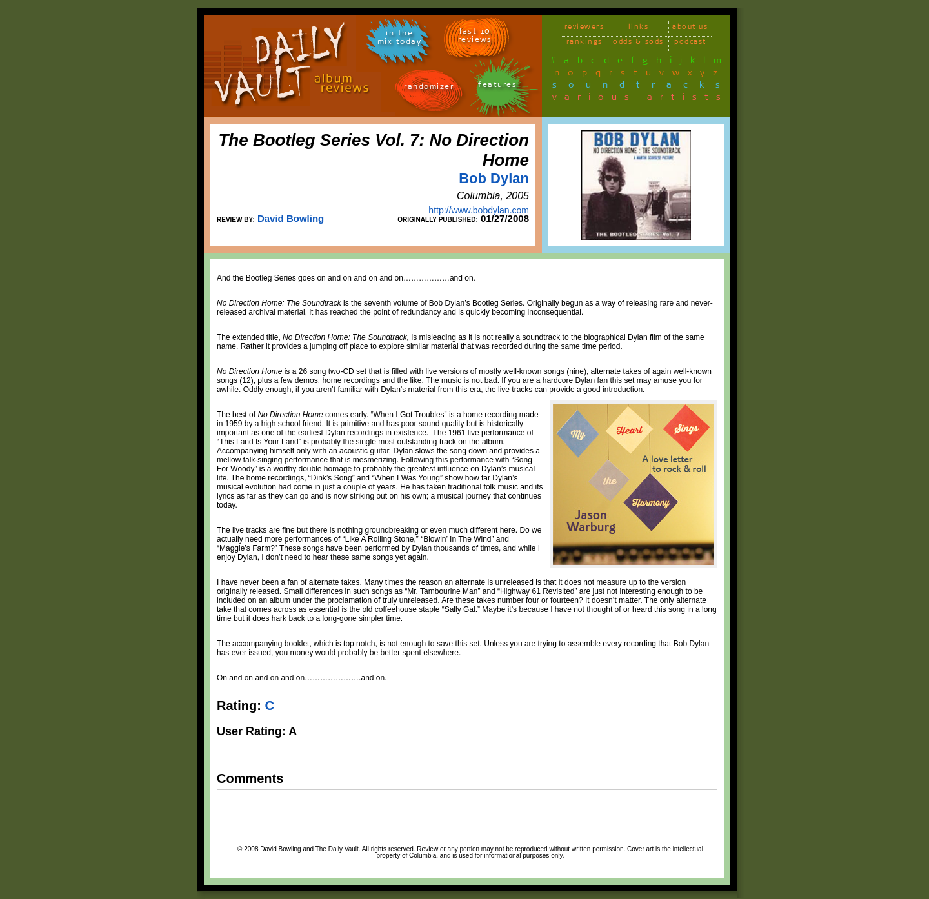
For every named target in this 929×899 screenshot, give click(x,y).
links (638, 28)
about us (690, 28)
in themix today (399, 39)
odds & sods (638, 43)
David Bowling (290, 218)
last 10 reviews (475, 37)
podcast (690, 43)
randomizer (429, 88)
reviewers (584, 28)
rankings (584, 43)
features (497, 86)
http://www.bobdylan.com (478, 210)
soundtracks (642, 87)
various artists (640, 99)
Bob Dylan (494, 178)
